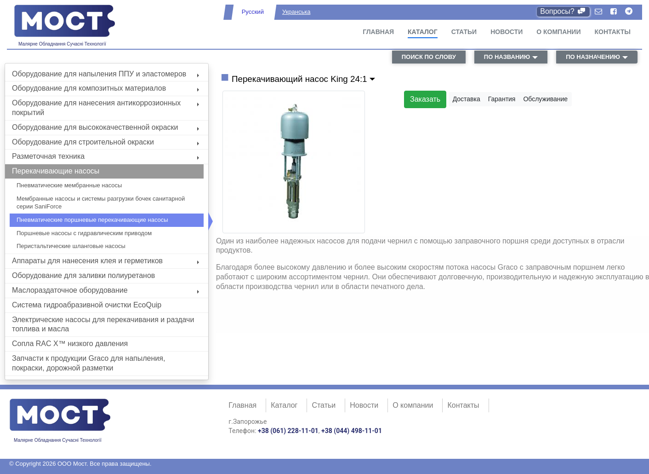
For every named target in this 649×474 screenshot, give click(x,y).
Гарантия (502, 99)
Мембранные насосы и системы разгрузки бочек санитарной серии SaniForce (101, 202)
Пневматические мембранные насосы (69, 185)
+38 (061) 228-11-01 (288, 430)
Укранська (296, 11)
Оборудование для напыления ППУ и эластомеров (105, 74)
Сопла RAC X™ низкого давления (70, 343)
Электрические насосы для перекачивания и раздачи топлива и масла (103, 324)
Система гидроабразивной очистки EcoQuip (86, 305)
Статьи (464, 31)
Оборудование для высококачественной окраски (105, 127)
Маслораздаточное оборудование (105, 290)
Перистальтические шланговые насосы (71, 246)
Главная (378, 31)
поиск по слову (429, 56)
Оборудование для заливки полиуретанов (83, 275)
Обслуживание (545, 99)
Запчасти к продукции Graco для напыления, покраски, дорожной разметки (88, 363)
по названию (507, 56)
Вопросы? (563, 11)
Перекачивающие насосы (55, 171)
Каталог (423, 31)
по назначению (593, 56)
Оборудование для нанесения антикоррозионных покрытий (105, 107)
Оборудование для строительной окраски (105, 142)
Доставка (466, 99)
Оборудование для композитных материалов (105, 88)
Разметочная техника (105, 156)
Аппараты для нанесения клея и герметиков (105, 261)
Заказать (425, 99)
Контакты (613, 31)
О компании (558, 31)
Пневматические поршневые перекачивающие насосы (92, 219)
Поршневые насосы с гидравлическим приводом (84, 233)
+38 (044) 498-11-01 (351, 430)
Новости (506, 31)
